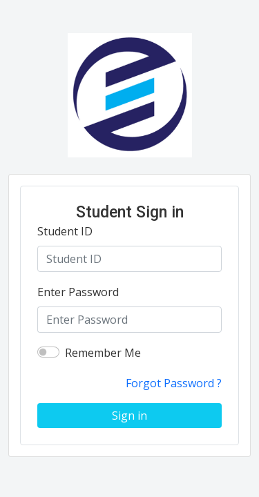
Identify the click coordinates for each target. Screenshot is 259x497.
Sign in (129, 415)
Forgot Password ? (174, 383)
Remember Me (103, 352)
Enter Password (78, 292)
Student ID (65, 231)
